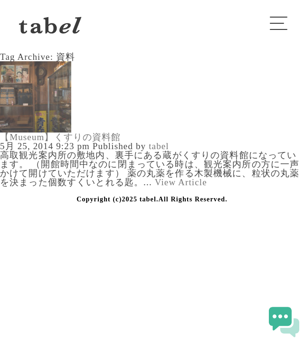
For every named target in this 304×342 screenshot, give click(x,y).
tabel (159, 146)
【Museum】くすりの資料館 (60, 137)
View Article (181, 182)
